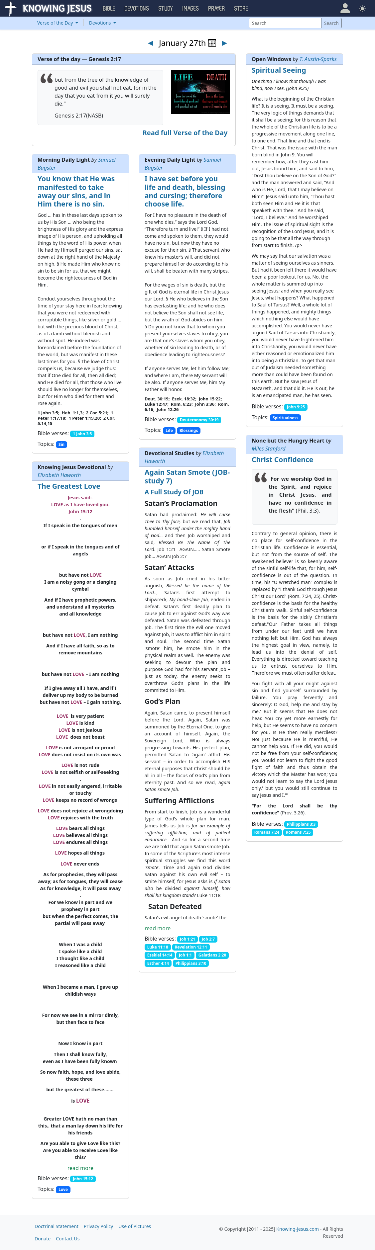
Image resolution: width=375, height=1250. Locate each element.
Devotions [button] (137, 9)
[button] (345, 8)
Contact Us (67, 1238)
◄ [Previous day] (150, 42)
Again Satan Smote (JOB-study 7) (187, 476)
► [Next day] (224, 42)
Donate (43, 1238)
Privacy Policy (98, 1226)
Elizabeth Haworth (59, 475)
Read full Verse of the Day (185, 132)
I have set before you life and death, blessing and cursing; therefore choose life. (185, 191)
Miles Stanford (269, 448)
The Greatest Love (69, 486)
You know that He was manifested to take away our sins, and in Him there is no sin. (76, 191)
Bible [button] (109, 9)
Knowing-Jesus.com (297, 1229)
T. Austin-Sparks (318, 59)
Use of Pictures (134, 1226)
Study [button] (166, 9)
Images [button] (191, 9)
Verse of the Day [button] (55, 23)
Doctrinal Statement (56, 1226)
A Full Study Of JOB (174, 492)
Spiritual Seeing (279, 70)
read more (158, 928)
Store (241, 9)
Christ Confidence (282, 459)
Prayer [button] (216, 9)
